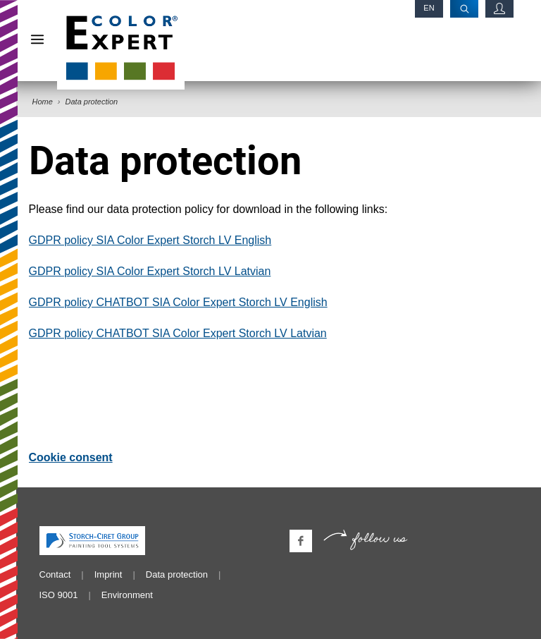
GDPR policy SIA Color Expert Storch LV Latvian (150, 271)
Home (42, 101)
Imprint (108, 574)
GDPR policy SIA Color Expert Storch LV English (150, 240)
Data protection (177, 574)
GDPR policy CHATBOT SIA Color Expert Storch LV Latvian (178, 333)
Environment (127, 595)
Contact (55, 574)
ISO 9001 (58, 595)
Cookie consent (71, 457)
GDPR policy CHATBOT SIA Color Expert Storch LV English (178, 302)
